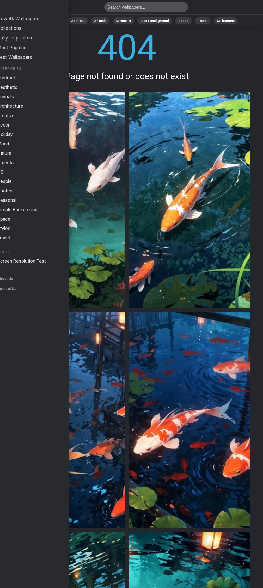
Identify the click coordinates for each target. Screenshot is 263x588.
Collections (226, 21)
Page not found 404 (31, 8)
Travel (202, 21)
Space (183, 21)
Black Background (154, 21)
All (40, 21)
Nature (56, 21)
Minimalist (123, 21)
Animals (100, 21)
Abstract (78, 21)
